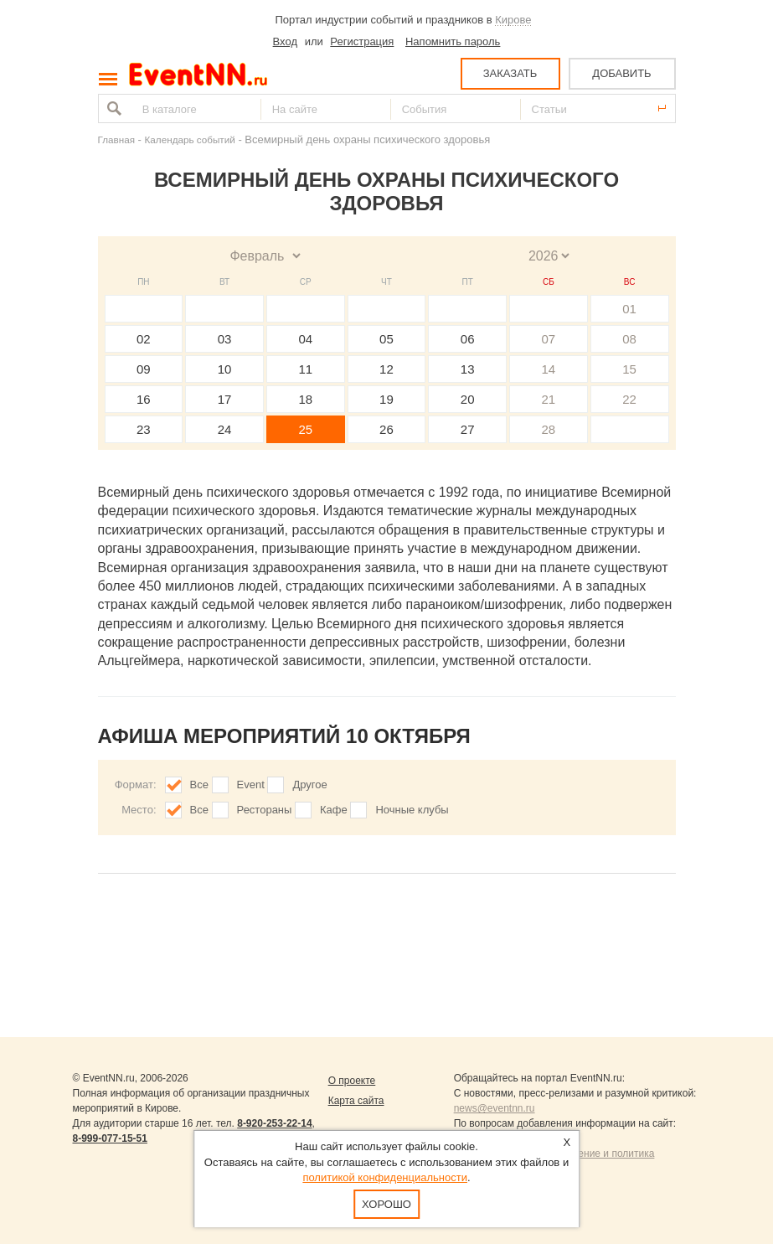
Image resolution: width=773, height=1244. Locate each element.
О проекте (352, 1081)
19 (386, 399)
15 (629, 369)
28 (549, 429)
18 (305, 399)
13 (468, 369)
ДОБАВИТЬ (621, 73)
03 (225, 339)
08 (629, 339)
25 (305, 429)
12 (386, 369)
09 (144, 369)
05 (386, 339)
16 (144, 399)
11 (305, 369)
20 (468, 399)
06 (468, 339)
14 (549, 369)
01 (629, 309)
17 (225, 399)
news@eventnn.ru (494, 1108)
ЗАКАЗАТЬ (510, 73)
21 (549, 399)
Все (199, 784)
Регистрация (362, 41)
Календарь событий (190, 139)
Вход (285, 41)
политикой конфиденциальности (384, 1177)
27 (468, 429)
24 (225, 429)
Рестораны (264, 809)
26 (386, 429)
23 (144, 429)
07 (549, 339)
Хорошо (386, 1204)
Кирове (513, 19)
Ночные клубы (411, 809)
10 (225, 369)
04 (305, 339)
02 (144, 339)
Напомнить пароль (452, 41)
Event (251, 784)
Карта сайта (356, 1101)
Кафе (334, 809)
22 (629, 399)
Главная (116, 139)
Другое (309, 784)
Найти (112, 108)
